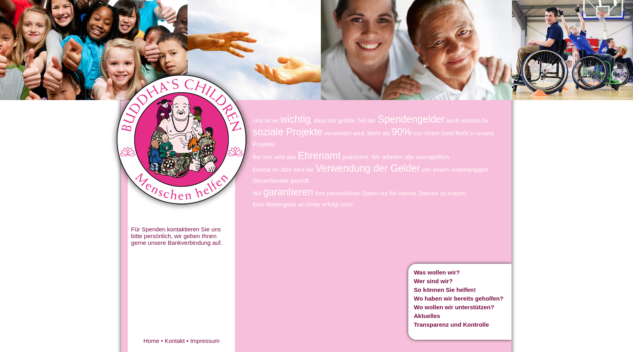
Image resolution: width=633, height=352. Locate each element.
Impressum (205, 340)
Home (151, 340)
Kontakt (175, 340)
